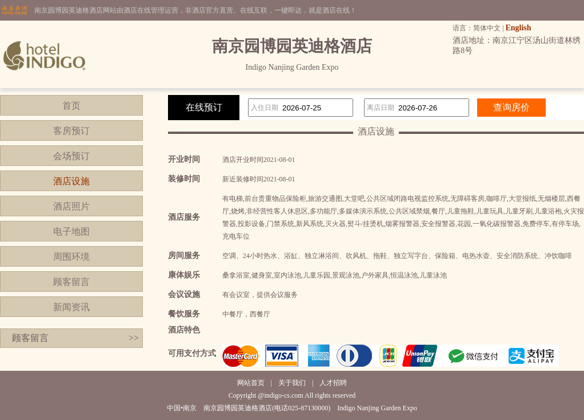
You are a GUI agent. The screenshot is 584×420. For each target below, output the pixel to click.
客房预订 (71, 131)
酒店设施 (71, 181)
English (518, 27)
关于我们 (292, 383)
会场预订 (71, 156)
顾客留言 (71, 282)
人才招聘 (333, 383)
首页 (71, 105)
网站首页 (251, 383)
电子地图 (71, 231)
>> (134, 338)
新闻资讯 (71, 307)
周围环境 (71, 256)
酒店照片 (71, 206)
